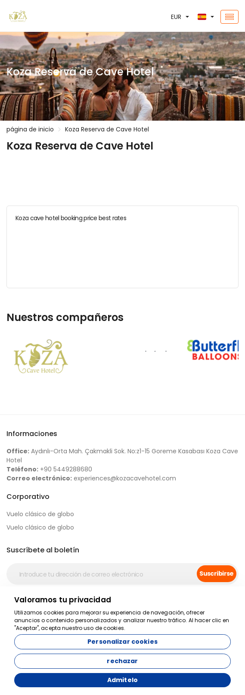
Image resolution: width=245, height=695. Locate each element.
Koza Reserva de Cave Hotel (107, 129)
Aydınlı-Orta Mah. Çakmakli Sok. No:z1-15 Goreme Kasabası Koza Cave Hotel (122, 455)
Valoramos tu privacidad (62, 600)
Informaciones (31, 434)
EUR (176, 16)
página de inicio (30, 129)
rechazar (122, 661)
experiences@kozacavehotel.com (91, 478)
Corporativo (28, 497)
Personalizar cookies (122, 641)
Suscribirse (216, 573)
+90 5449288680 (49, 469)
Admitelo (122, 680)
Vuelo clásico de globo (40, 514)
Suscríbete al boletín (42, 550)
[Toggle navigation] (229, 17)
